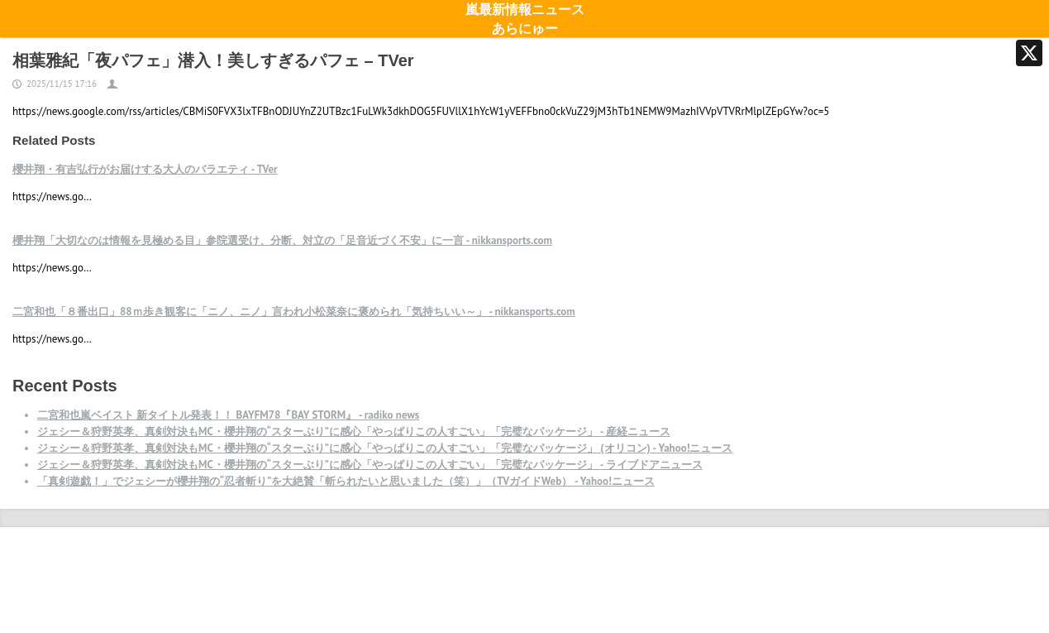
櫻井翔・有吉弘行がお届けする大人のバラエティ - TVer (145, 169)
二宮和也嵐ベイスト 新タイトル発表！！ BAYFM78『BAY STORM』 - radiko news (228, 415)
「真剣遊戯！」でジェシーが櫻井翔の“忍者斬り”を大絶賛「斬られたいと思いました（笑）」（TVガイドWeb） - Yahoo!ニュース (346, 481)
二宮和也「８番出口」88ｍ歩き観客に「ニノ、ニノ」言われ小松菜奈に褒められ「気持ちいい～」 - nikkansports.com (293, 312)
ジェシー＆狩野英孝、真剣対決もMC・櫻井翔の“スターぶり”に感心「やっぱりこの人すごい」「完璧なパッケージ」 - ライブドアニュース (370, 465)
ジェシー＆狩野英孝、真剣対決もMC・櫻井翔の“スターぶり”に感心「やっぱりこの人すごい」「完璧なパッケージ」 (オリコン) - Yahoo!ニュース (384, 448)
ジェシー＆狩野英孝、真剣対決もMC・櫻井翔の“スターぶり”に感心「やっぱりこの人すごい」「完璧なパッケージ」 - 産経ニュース (353, 431)
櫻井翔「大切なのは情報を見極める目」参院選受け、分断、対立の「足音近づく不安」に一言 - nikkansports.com (282, 240)
